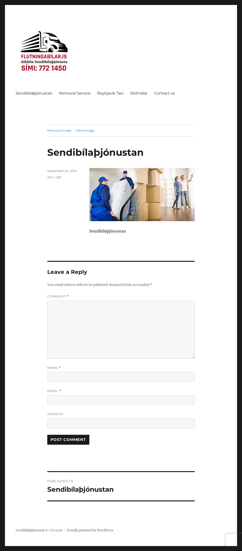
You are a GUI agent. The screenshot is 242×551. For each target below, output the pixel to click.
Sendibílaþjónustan (34, 93)
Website (55, 414)
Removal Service (75, 93)
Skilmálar (138, 93)
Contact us (164, 93)
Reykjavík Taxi (110, 93)
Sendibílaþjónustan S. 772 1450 (39, 530)
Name (54, 368)
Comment (58, 296)
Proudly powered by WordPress (90, 530)
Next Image (85, 130)
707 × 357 (54, 177)
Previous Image (59, 130)
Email (54, 391)
